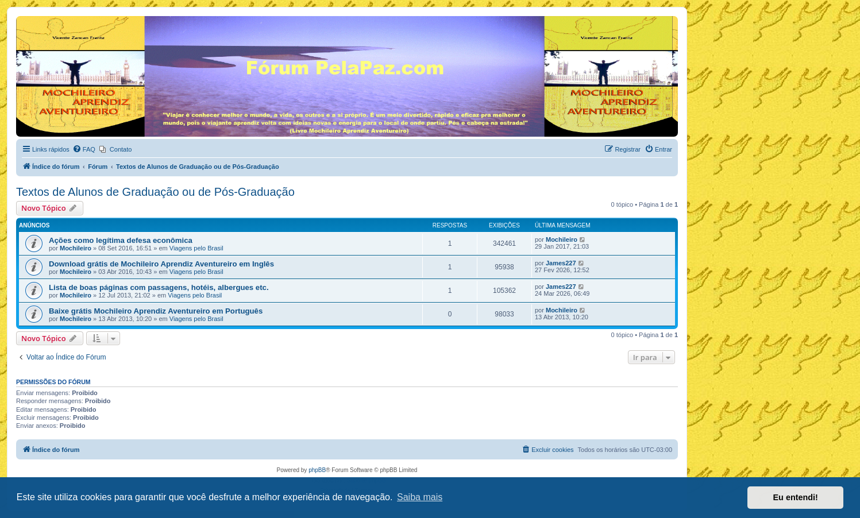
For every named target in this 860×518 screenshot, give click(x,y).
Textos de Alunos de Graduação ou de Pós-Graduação (155, 191)
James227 (561, 263)
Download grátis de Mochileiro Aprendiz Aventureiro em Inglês (161, 264)
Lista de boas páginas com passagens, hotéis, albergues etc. (159, 287)
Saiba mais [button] (419, 497)
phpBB (317, 470)
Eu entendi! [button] (795, 497)
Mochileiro (75, 248)
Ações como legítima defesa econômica (120, 240)
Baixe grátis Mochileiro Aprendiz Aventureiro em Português (156, 311)
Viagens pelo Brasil (196, 248)
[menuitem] (83, 149)
